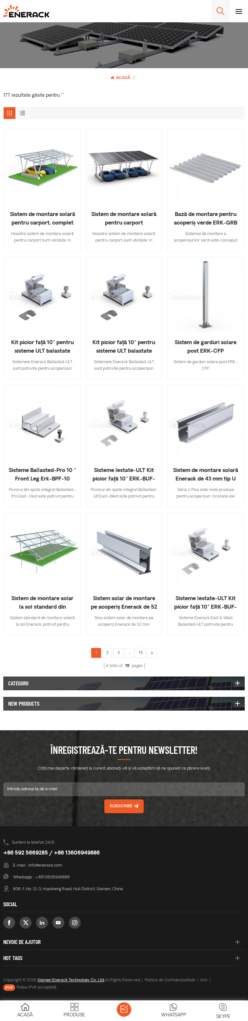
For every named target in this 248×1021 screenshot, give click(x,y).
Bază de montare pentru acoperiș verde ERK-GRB (205, 219)
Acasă (120, 78)
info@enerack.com (45, 866)
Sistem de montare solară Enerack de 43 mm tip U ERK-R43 (205, 475)
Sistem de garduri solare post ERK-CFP (206, 347)
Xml (203, 980)
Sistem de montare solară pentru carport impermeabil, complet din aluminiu (123, 219)
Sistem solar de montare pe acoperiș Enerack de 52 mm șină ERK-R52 (124, 604)
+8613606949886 (52, 877)
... (130, 653)
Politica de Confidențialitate (170, 980)
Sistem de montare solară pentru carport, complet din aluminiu (42, 219)
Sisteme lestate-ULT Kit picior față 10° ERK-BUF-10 (124, 475)
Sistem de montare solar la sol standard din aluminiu (42, 604)
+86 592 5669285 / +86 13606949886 (51, 853)
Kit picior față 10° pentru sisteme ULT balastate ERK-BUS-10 (42, 348)
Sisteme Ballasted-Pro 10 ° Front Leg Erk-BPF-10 (42, 475)
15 (141, 653)
